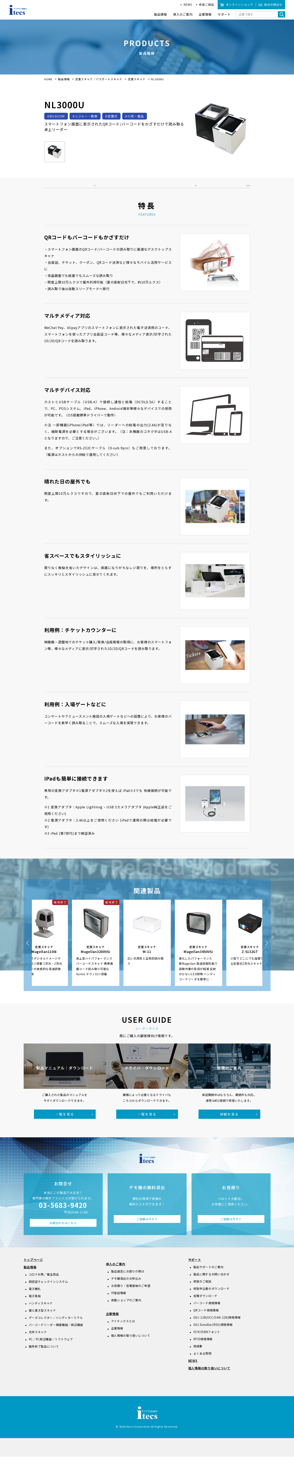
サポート (194, 1280)
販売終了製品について (44, 1367)
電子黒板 (35, 1316)
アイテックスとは (123, 1341)
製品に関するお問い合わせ (211, 1294)
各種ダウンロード (205, 1316)
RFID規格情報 (203, 1359)
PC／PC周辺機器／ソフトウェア (51, 1359)
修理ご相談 (206, 4)
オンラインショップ (239, 4)
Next (266, 963)
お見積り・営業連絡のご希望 (130, 1306)
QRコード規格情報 (206, 1330)
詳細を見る (229, 1134)
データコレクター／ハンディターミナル (56, 1338)
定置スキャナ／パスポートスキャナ (99, 79)
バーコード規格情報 (207, 1323)
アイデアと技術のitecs (18, 10)
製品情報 (64, 79)
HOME (48, 79)
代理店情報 (118, 1313)
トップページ (33, 1280)
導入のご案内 (116, 1284)
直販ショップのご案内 (126, 1320)
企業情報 (112, 1334)
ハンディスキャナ (41, 1323)
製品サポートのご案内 (208, 1287)
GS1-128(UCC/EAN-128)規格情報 (217, 1338)
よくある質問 (202, 1374)
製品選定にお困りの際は (127, 1292)
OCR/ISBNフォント (206, 1352)
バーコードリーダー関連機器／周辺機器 (56, 1345)
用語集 (197, 1366)
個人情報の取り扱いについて (130, 1356)
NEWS (188, 4)
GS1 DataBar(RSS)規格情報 (213, 1345)
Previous (28, 963)
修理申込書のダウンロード (211, 1309)
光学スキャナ (38, 1352)
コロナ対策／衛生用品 (44, 1295)
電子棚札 (35, 1309)
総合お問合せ (273, 4)
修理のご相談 (202, 1302)
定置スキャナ (137, 79)
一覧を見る (64, 1134)
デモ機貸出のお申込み (126, 1299)
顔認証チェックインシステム (48, 1302)
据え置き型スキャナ (42, 1331)
